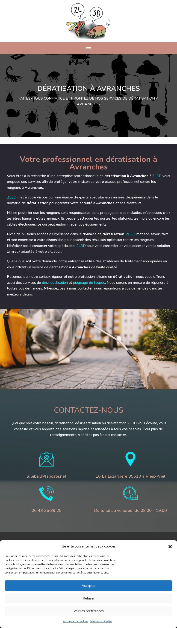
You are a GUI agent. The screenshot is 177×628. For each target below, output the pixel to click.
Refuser (88, 598)
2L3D (131, 175)
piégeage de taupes (63, 282)
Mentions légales (101, 621)
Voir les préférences (89, 611)
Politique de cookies (75, 621)
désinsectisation (29, 282)
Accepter (89, 585)
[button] (170, 546)
